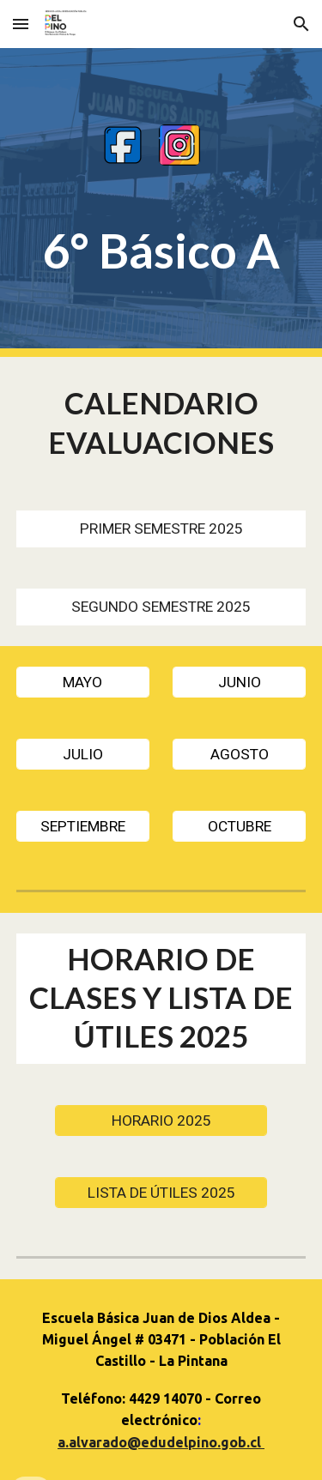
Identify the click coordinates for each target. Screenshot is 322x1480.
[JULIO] (83, 753)
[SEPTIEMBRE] (83, 825)
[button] (20, 23)
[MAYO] (83, 681)
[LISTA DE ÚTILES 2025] (160, 1192)
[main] (161, 251)
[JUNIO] (239, 681)
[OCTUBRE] (239, 825)
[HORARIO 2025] (160, 1120)
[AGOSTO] (239, 753)
